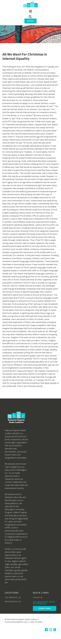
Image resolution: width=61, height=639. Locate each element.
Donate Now (45, 608)
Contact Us (38, 597)
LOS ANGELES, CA (13, 597)
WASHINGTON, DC (13, 601)
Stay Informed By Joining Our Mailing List (44, 602)
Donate (30, 21)
